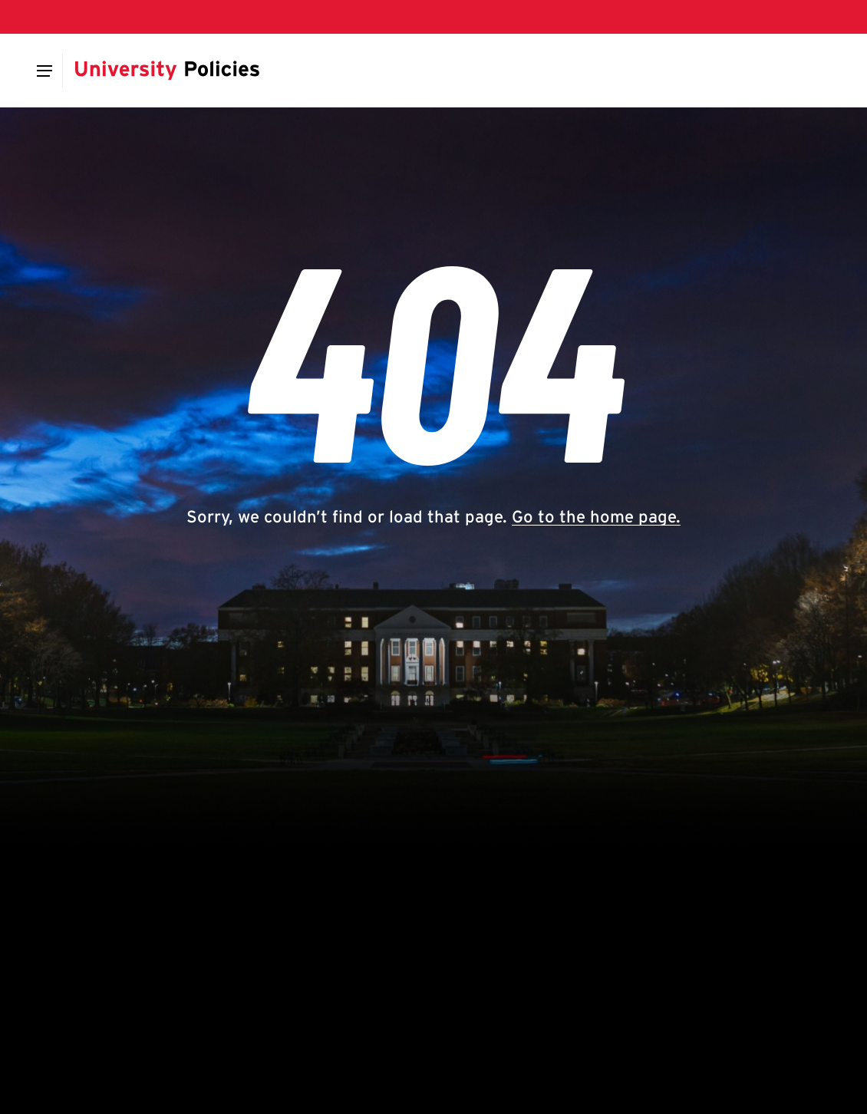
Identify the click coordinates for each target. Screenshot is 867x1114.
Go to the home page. (596, 516)
